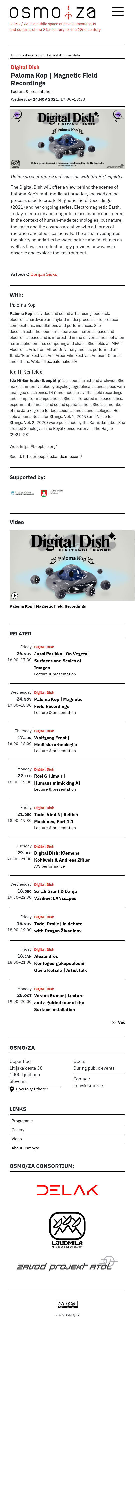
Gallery (18, 1130)
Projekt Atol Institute (63, 55)
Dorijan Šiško (43, 274)
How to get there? (32, 1089)
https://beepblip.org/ (39, 447)
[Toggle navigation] (117, 11)
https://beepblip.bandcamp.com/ (52, 457)
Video (17, 1139)
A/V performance (49, 866)
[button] (68, 141)
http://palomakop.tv (59, 362)
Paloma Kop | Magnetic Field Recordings (48, 606)
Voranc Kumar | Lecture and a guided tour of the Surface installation (59, 1002)
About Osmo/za (25, 1148)
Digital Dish (25, 67)
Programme (22, 1121)
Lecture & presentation (32, 92)
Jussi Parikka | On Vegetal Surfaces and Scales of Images (61, 661)
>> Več (118, 1022)
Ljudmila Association (27, 55)
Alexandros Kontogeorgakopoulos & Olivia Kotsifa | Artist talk (60, 963)
